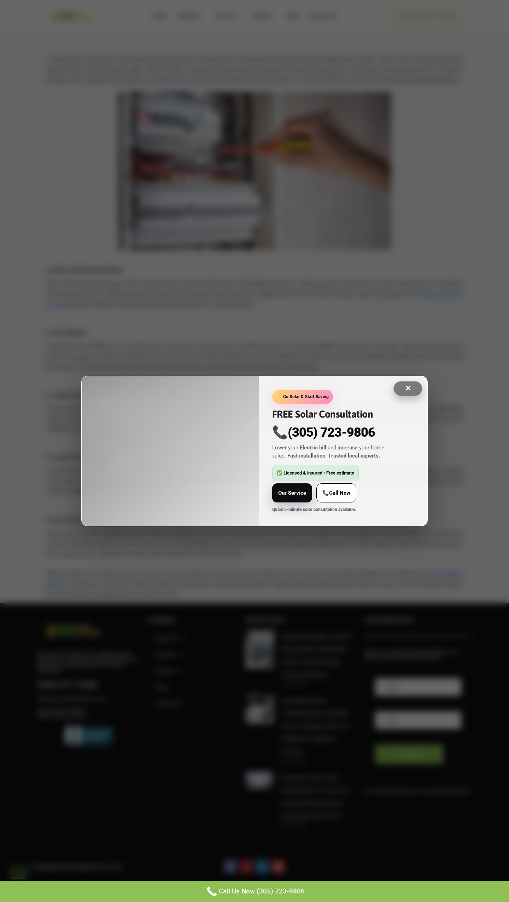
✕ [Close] (408, 388)
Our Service (292, 493)
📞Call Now (336, 493)
